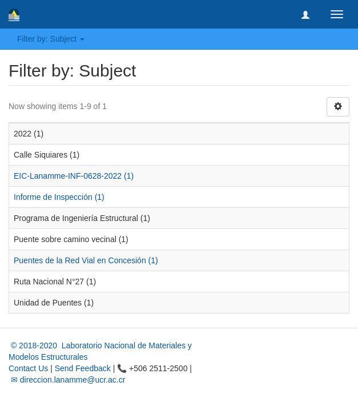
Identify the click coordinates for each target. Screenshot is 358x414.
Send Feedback (83, 368)
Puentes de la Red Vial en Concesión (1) (86, 260)
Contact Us (28, 368)
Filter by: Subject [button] (51, 38)
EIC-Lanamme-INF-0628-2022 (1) (74, 175)
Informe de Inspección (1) (59, 197)
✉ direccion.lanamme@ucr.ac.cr (67, 379)
